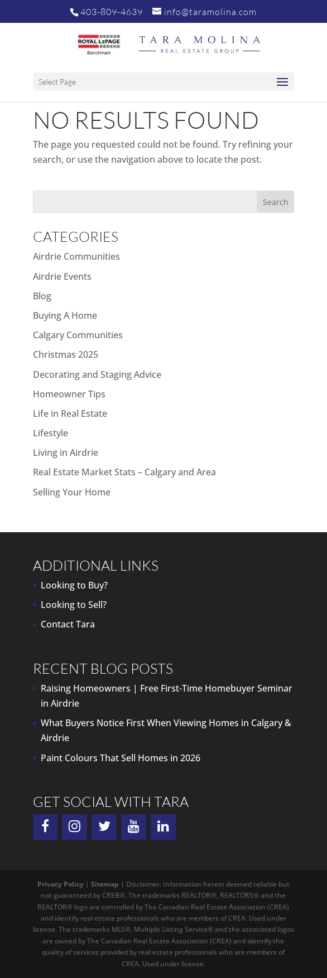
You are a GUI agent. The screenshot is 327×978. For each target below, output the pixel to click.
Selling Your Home (71, 492)
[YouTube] (133, 827)
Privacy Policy (60, 884)
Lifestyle (50, 433)
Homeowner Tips (69, 394)
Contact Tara (68, 624)
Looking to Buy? (74, 585)
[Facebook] (45, 827)
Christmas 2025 (65, 354)
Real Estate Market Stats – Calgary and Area (124, 472)
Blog (42, 296)
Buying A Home (65, 315)
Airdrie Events (62, 276)
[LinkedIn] (163, 827)
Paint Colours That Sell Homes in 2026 (120, 758)
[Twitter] (104, 827)
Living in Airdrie (65, 452)
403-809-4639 (111, 11)
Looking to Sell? (74, 605)
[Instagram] (74, 827)
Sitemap (105, 884)
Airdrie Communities (76, 256)
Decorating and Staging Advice (97, 374)
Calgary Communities (78, 335)
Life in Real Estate (70, 413)
